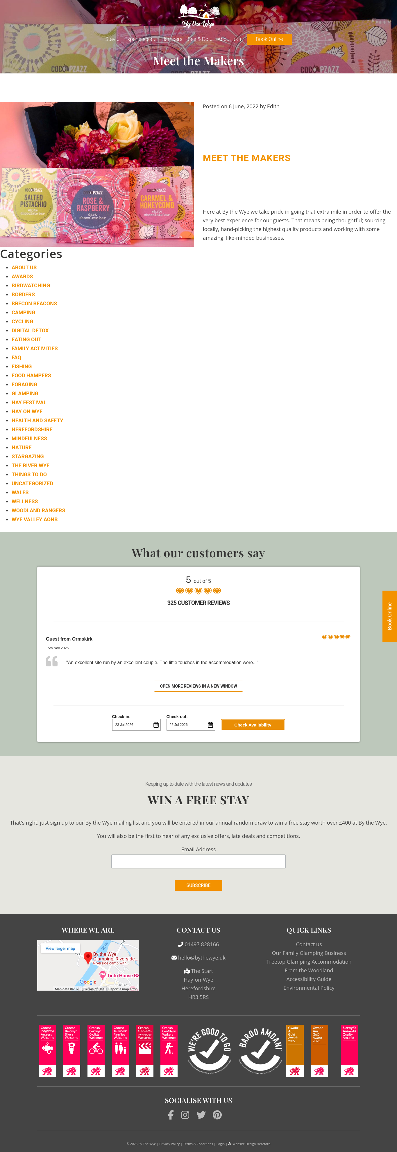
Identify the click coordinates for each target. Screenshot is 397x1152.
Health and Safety (37, 420)
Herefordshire (32, 429)
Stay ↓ (112, 39)
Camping (23, 312)
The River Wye (30, 465)
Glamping (25, 393)
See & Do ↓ (200, 39)
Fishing (22, 366)
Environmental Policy (309, 987)
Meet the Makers (247, 157)
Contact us (309, 944)
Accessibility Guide (309, 979)
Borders (23, 294)
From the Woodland (309, 970)
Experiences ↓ (140, 39)
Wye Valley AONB (35, 519)
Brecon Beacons (34, 303)
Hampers (172, 39)
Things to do (29, 474)
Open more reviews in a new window (198, 686)
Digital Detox (30, 330)
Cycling (22, 321)
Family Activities (35, 348)
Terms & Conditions (198, 1144)
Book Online (269, 39)
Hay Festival (29, 402)
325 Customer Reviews (198, 602)
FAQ (16, 357)
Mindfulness (29, 438)
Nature (22, 447)
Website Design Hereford (249, 1144)
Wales (20, 492)
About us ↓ (229, 39)
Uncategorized (32, 483)
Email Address (198, 849)
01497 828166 (202, 944)
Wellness (25, 501)
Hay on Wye (27, 411)
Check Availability (252, 724)
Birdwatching (31, 285)
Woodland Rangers (38, 510)
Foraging (24, 384)
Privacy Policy (169, 1144)
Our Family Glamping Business (309, 952)
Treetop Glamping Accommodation (308, 961)
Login (221, 1144)
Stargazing (28, 456)
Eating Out (26, 339)
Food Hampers (31, 375)
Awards (22, 276)
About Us (24, 267)
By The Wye (147, 1144)
